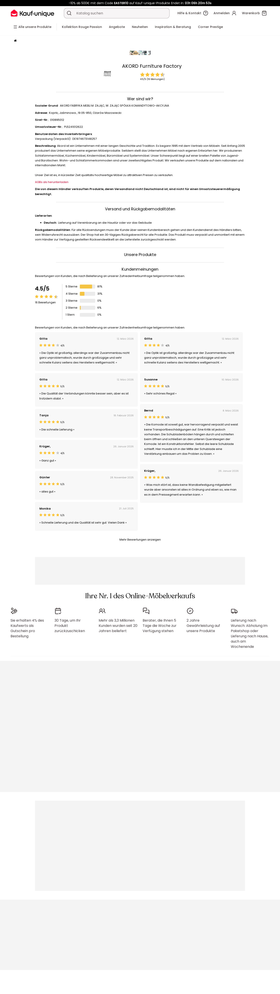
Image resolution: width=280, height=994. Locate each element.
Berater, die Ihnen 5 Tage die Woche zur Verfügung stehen (160, 625)
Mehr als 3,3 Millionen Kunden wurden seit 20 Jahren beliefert (118, 625)
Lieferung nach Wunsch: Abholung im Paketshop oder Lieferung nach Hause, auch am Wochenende (249, 633)
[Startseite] (15, 41)
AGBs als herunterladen (51, 182)
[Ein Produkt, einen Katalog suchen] (69, 13)
